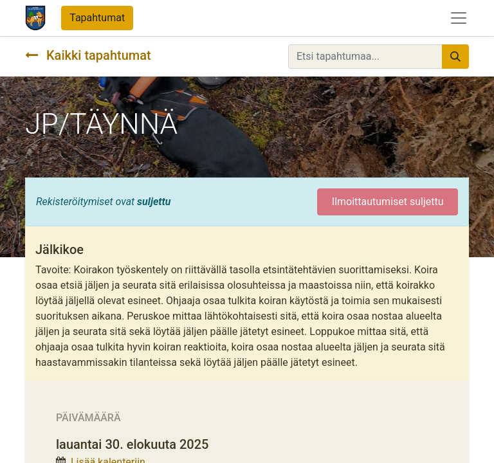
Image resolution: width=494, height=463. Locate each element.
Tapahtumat (97, 18)
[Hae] (455, 56)
